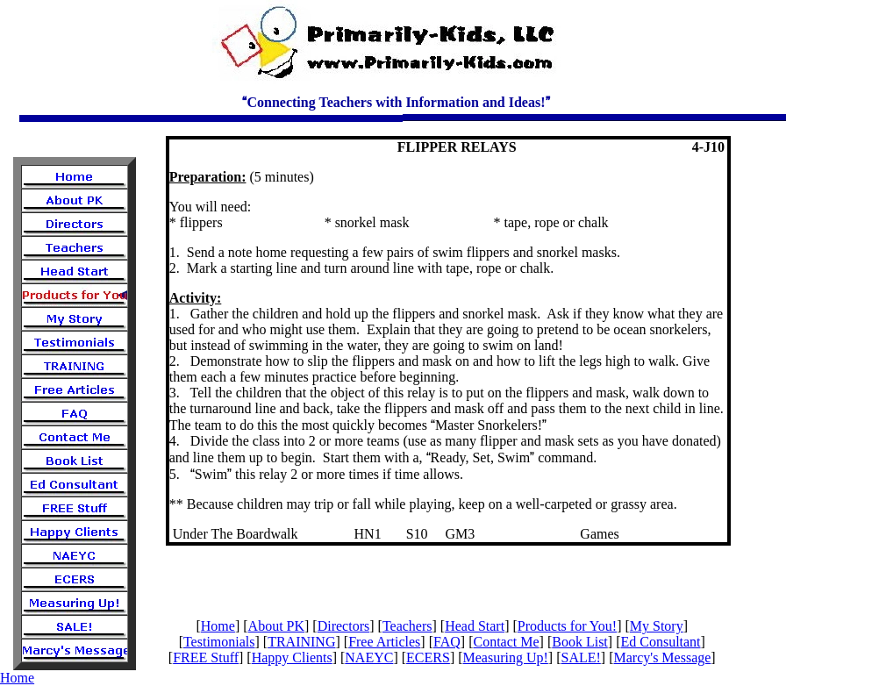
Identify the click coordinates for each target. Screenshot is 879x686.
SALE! (581, 657)
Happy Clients (292, 657)
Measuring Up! (505, 657)
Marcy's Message (662, 657)
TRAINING (301, 641)
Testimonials (219, 641)
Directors (344, 625)
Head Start (474, 625)
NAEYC (369, 657)
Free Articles (384, 641)
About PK (276, 625)
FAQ (447, 641)
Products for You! (567, 625)
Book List (580, 641)
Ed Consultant (660, 641)
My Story (656, 625)
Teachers (407, 625)
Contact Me (506, 641)
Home (218, 625)
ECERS (428, 657)
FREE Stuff (206, 657)
